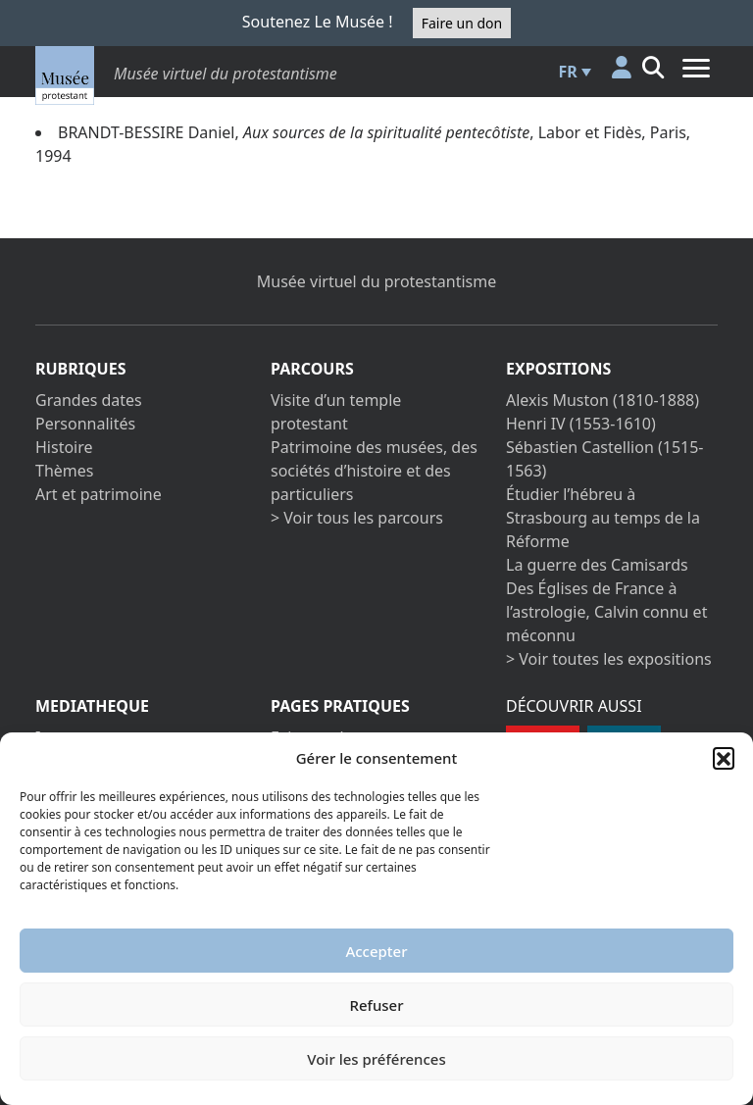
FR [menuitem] (568, 71)
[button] (723, 758)
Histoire (64, 447)
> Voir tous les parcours (357, 517)
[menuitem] (572, 71)
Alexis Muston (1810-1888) (602, 400)
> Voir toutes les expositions (609, 659)
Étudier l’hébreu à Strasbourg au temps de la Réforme (603, 517)
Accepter (376, 951)
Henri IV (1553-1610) (581, 423)
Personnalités (85, 423)
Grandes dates (88, 400)
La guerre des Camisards (597, 565)
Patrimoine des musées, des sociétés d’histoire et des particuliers (374, 470)
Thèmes (64, 470)
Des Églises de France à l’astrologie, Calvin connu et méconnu (606, 612)
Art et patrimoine (98, 494)
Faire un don (462, 23)
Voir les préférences (376, 1059)
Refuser (376, 1005)
